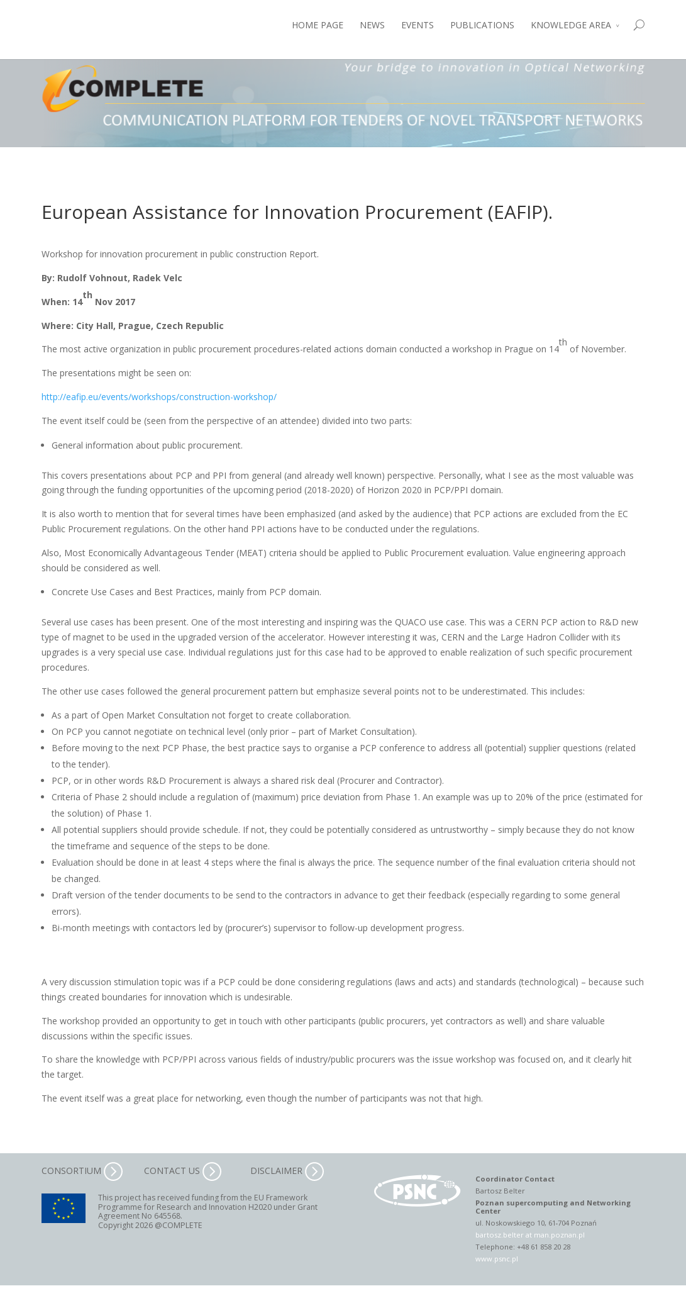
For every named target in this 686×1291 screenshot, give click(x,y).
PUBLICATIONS (482, 25)
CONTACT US (182, 1170)
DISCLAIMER (287, 1170)
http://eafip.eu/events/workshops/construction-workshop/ (159, 397)
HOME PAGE (317, 25)
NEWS (372, 25)
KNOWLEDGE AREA (571, 25)
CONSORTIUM (82, 1170)
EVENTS (417, 25)
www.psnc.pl (496, 1258)
